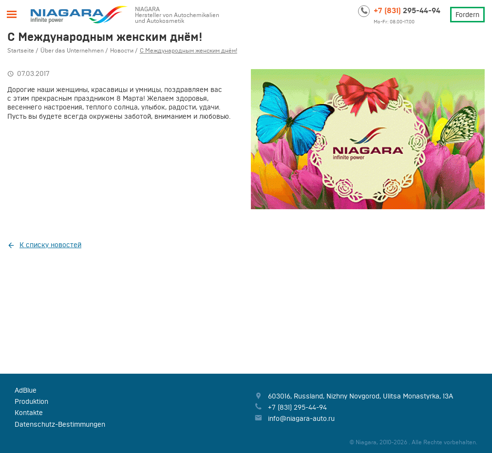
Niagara (79, 14)
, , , (360, 396)
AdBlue (26, 390)
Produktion (31, 401)
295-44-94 (407, 10)
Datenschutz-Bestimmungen (60, 424)
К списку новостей (50, 245)
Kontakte (29, 413)
